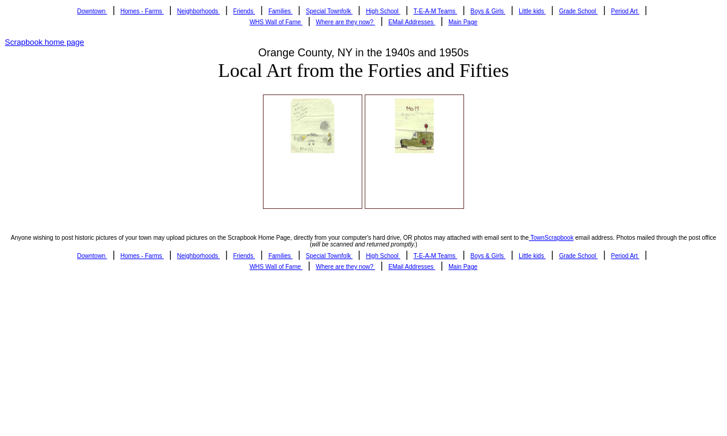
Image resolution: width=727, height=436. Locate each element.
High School (383, 11)
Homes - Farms (142, 11)
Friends (244, 11)
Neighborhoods (198, 11)
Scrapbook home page (44, 42)
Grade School (578, 11)
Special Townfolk (329, 11)
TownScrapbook (551, 237)
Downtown (92, 11)
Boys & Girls (488, 11)
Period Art (625, 11)
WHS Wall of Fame (276, 22)
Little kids (532, 11)
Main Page (462, 22)
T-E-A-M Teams (435, 11)
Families (280, 11)
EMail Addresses (411, 22)
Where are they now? (345, 22)
